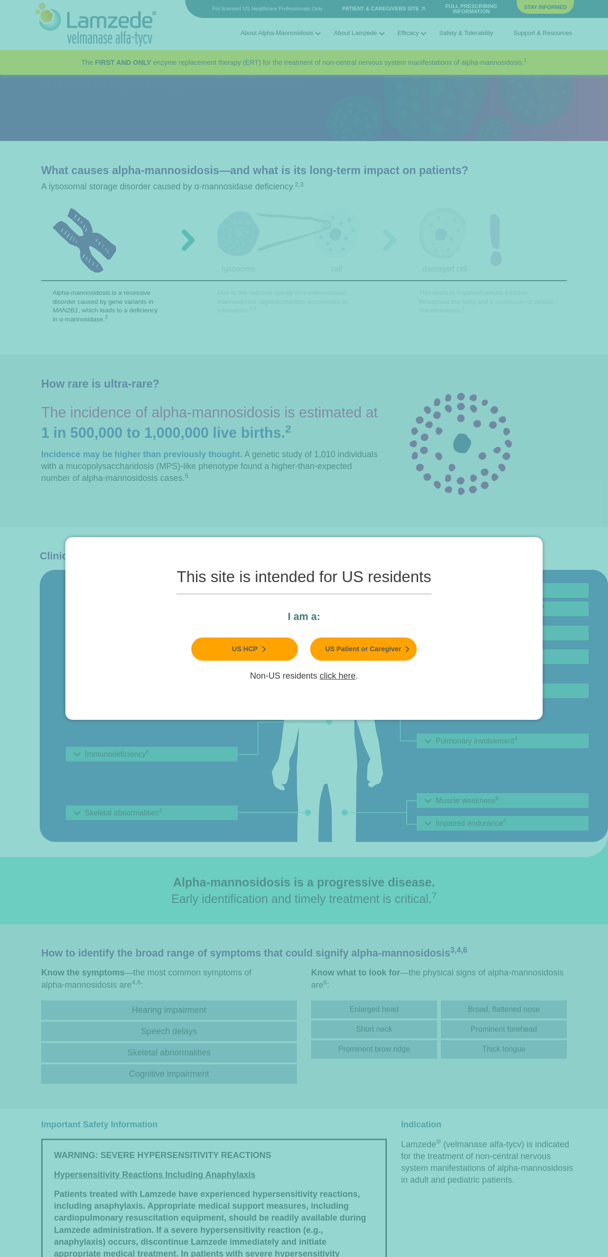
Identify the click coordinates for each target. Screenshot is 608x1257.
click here (338, 676)
